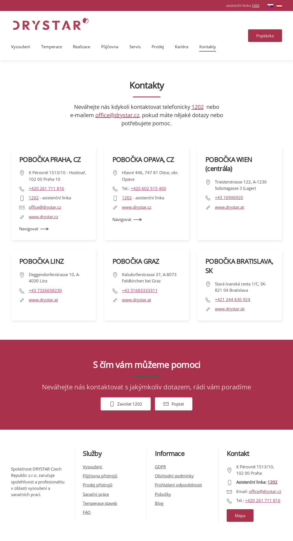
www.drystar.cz (43, 216)
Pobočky (163, 494)
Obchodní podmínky (174, 475)
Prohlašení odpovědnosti (178, 485)
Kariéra (181, 46)
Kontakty (207, 46)
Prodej (158, 46)
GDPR (160, 466)
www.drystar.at (229, 207)
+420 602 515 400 (148, 188)
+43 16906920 (229, 197)
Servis (135, 46)
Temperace (51, 46)
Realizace (81, 46)
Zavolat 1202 (125, 404)
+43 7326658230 (45, 290)
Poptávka (265, 35)
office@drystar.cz (117, 115)
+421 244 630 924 (232, 299)
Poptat (173, 404)
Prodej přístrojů (97, 485)
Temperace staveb (100, 503)
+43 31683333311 (140, 290)
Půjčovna (109, 46)
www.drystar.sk (229, 308)
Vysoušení (20, 46)
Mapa (240, 515)
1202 (255, 5)
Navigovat (28, 228)
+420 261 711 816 (46, 188)
